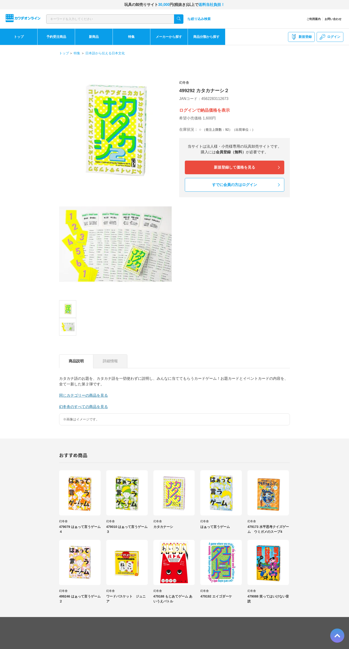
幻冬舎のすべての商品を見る (83, 407)
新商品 (94, 37)
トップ (19, 37)
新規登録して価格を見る (234, 167)
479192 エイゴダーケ (216, 596)
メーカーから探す (169, 37)
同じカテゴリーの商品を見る (83, 395)
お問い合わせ (333, 19)
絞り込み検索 (199, 19)
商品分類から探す (206, 37)
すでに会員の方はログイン (234, 185)
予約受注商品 (56, 37)
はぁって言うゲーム (215, 527)
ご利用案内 (314, 19)
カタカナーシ (163, 527)
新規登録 (301, 37)
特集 (131, 37)
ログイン (330, 37)
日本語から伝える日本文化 (105, 53)
